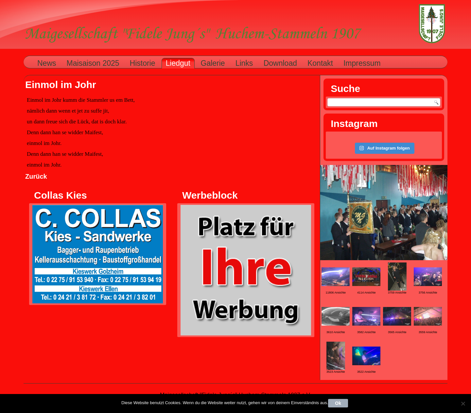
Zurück (36, 176)
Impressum (362, 63)
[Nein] (463, 403)
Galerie (213, 63)
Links (244, 63)
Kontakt (320, 63)
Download (280, 63)
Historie (142, 63)
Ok (338, 403)
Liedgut (178, 63)
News (46, 63)
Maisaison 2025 (93, 63)
